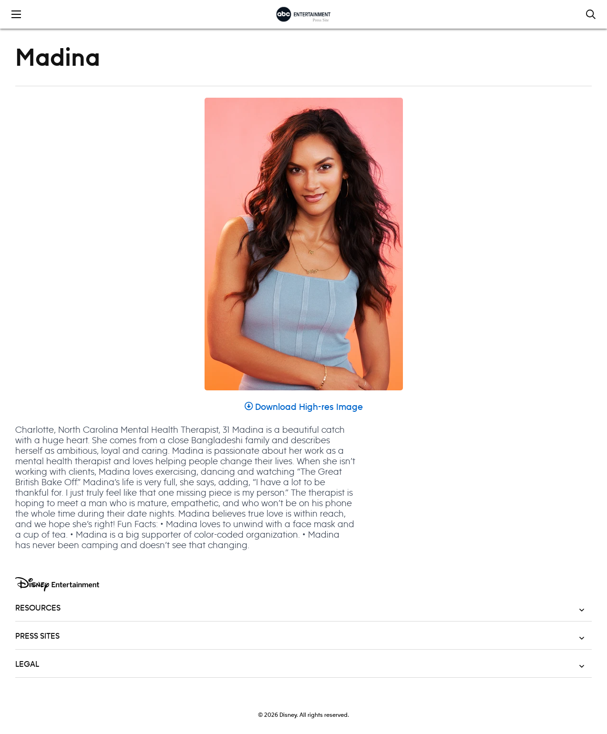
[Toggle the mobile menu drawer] (16, 14)
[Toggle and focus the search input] (591, 14)
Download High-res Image (304, 407)
